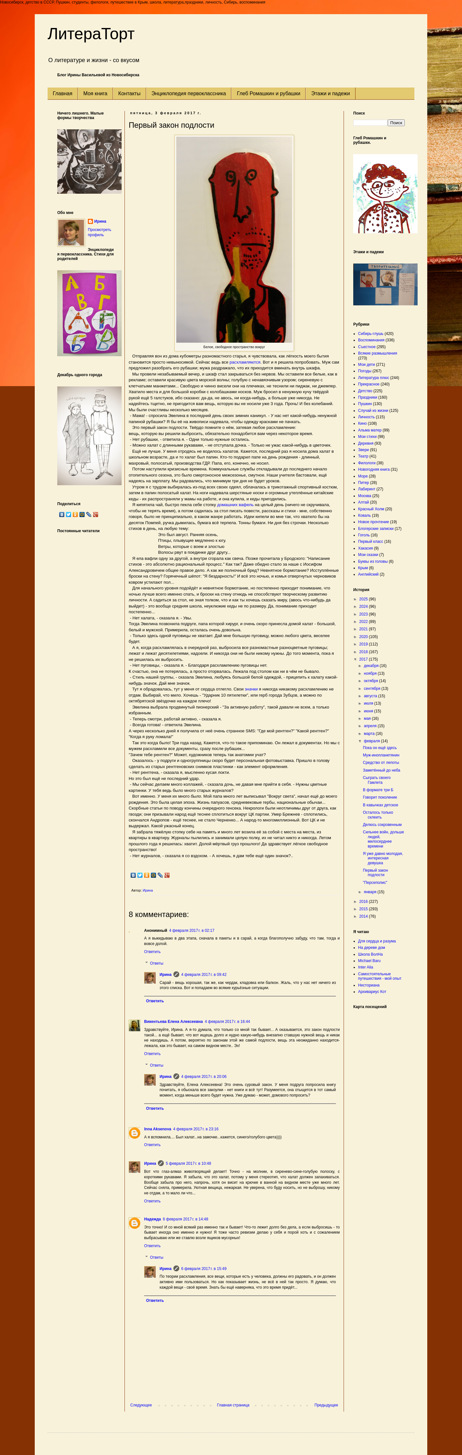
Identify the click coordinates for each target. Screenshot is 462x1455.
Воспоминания (371, 340)
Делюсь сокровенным (382, 824)
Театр (363, 456)
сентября (373, 688)
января (370, 892)
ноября (371, 673)
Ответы (156, 963)
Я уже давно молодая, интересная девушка (383, 858)
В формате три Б (378, 790)
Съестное (366, 347)
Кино (362, 423)
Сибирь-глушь (370, 333)
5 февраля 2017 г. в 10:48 (188, 1163)
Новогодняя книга (374, 469)
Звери (363, 450)
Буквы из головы (373, 561)
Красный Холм (371, 509)
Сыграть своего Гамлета (377, 779)
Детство (365, 391)
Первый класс (370, 541)
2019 (364, 644)
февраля (372, 741)
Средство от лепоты (381, 762)
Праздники (367, 397)
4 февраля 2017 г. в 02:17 (192, 930)
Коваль (364, 515)
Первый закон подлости (375, 872)
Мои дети (366, 364)
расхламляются (244, 362)
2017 (364, 659)
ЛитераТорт (91, 34)
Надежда (152, 1219)
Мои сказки (368, 554)
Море (363, 476)
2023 (364, 614)
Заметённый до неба (381, 770)
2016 (364, 901)
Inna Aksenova (157, 1129)
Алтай (363, 502)
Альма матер (370, 430)
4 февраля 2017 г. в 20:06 (203, 1076)
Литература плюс (373, 377)
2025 (364, 599)
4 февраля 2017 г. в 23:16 (195, 1129)
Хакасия (365, 548)
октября (371, 681)
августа (371, 696)
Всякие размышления (377, 353)
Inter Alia (365, 967)
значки (251, 689)
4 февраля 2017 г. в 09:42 (203, 974)
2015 (364, 909)
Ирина (165, 974)
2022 (364, 621)
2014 (364, 916)
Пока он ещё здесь (380, 748)
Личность (366, 417)
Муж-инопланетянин (381, 755)
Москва (364, 496)
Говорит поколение (380, 797)
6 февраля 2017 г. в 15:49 (203, 1268)
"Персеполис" (375, 882)
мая (368, 718)
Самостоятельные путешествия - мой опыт (380, 976)
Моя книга (95, 93)
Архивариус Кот (372, 991)
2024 (364, 606)
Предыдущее (326, 1405)
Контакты (129, 93)
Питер (363, 482)
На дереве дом (371, 947)
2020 (364, 637)
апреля (371, 726)
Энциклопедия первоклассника (189, 93)
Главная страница (233, 1405)
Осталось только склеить (378, 814)
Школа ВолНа (370, 954)
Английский (368, 574)
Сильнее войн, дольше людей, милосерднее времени (383, 839)
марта (370, 733)
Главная (62, 93)
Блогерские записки (375, 528)
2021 (364, 629)
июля (369, 703)
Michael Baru (369, 961)
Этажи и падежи (330, 93)
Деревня (366, 443)
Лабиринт (366, 489)
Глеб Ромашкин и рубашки (268, 93)
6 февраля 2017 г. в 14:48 (185, 1219)
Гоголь (364, 535)
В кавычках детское (380, 805)
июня (369, 711)
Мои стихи (367, 436)
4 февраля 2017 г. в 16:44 (227, 1021)
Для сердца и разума (377, 941)
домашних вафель (235, 504)
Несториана (369, 985)
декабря (372, 665)
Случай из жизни (373, 410)
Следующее (141, 1405)
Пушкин (365, 404)
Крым (363, 568)
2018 (364, 652)
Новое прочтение (373, 522)
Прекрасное (369, 384)
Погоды (364, 371)
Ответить (152, 952)
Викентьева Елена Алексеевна (173, 1021)
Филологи (366, 463)
